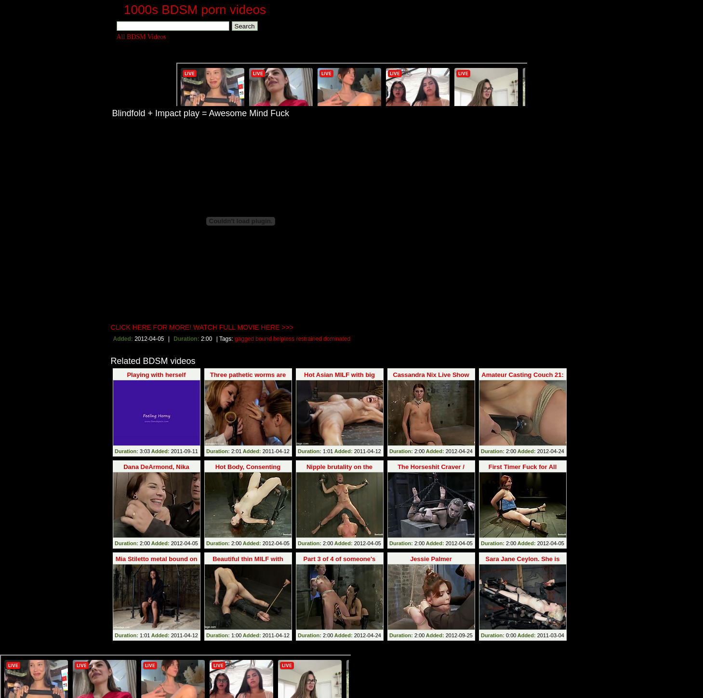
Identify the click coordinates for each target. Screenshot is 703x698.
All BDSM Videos (141, 36)
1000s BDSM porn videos (195, 9)
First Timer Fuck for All (523, 466)
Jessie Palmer (431, 559)
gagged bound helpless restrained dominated (292, 339)
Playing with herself (156, 374)
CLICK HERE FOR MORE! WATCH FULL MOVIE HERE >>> (202, 327)
